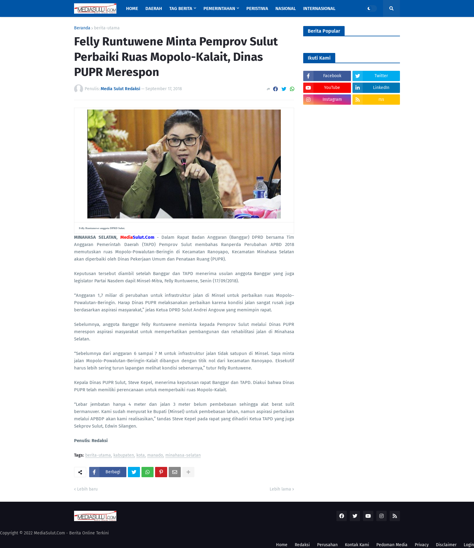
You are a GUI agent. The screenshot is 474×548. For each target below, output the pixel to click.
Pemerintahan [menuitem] (219, 8)
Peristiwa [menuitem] (257, 8)
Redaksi (302, 544)
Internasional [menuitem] (319, 8)
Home (281, 544)
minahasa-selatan (183, 455)
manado (155, 455)
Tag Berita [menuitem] (180, 8)
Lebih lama (280, 489)
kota (140, 455)
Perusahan (327, 544)
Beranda (82, 28)
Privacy (422, 544)
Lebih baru (87, 489)
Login (469, 544)
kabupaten (123, 455)
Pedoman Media (391, 544)
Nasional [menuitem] (285, 8)
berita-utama (107, 28)
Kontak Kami (357, 544)
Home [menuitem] (132, 8)
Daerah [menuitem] (153, 8)
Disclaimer (446, 544)
